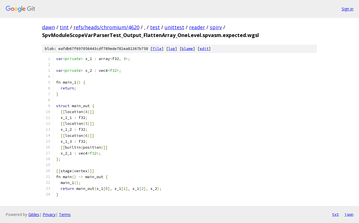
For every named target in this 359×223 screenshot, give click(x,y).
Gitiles (33, 214)
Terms (65, 214)
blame (187, 48)
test (155, 27)
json (348, 214)
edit (204, 48)
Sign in (347, 9)
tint (64, 27)
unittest (174, 27)
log (171, 48)
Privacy (49, 214)
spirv (216, 27)
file (157, 48)
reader (197, 27)
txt (335, 214)
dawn (48, 27)
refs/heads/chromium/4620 (106, 27)
